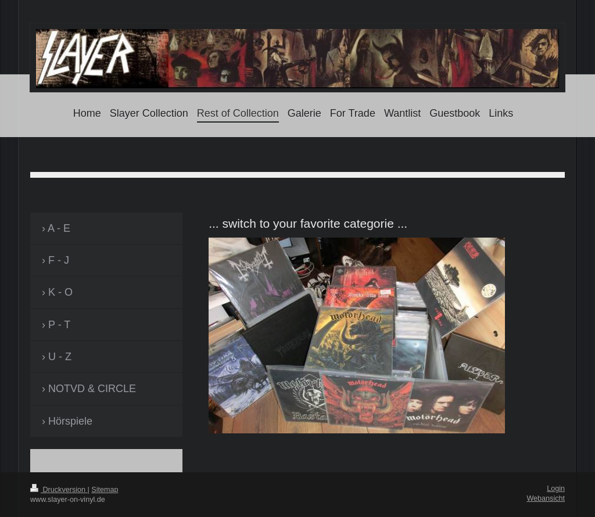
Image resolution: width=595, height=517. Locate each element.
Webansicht (545, 498)
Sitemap (104, 490)
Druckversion (58, 490)
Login (556, 488)
